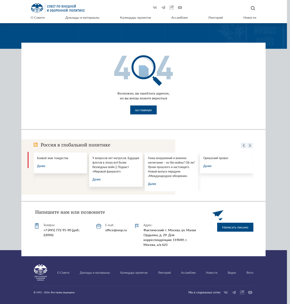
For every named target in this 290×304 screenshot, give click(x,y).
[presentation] (243, 146)
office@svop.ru (116, 230)
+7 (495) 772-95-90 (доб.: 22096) (61, 232)
